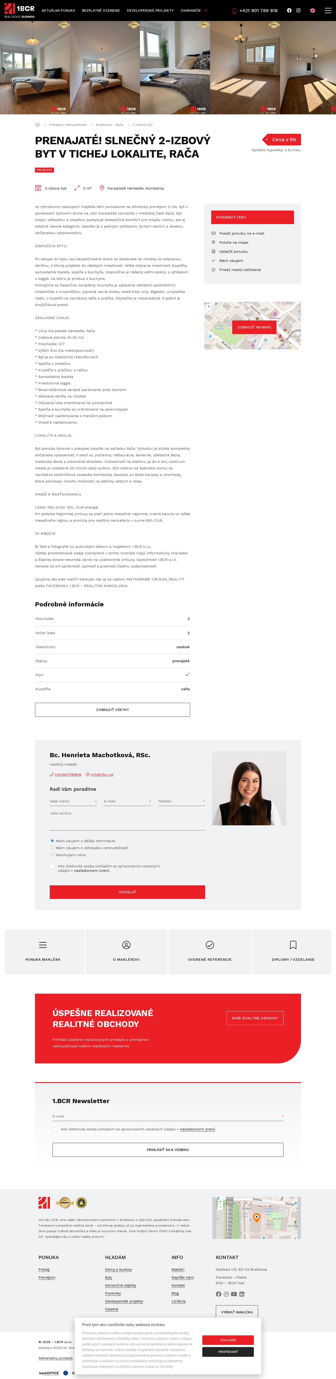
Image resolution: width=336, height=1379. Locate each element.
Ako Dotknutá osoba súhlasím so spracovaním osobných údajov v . (109, 868)
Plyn (39, 675)
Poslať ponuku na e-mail (237, 233)
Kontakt (178, 1285)
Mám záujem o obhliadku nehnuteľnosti (92, 848)
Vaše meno (59, 801)
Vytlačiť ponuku (229, 251)
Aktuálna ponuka (58, 10)
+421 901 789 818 (255, 10)
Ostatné (111, 1309)
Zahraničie (191, 10)
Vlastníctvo (45, 647)
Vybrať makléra (237, 1312)
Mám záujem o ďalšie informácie (85, 841)
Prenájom (46, 1277)
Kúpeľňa (43, 689)
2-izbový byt (143, 125)
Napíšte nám (183, 1277)
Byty (108, 1277)
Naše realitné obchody (255, 1018)
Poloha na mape (229, 242)
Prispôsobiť (228, 1352)
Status (41, 661)
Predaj (43, 1269)
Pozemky (113, 1293)
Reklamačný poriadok (55, 1358)
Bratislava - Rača (109, 125)
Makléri (178, 1269)
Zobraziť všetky (112, 710)
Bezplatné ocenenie (101, 10)
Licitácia (179, 1301)
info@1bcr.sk (102, 774)
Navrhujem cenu (71, 855)
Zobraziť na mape (254, 327)
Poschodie (44, 618)
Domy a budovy (118, 1269)
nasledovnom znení (91, 870)
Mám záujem (227, 260)
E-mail (110, 801)
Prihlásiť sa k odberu (168, 1150)
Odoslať (127, 892)
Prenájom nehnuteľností (68, 125)
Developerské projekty (150, 10)
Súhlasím (228, 1340)
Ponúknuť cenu (231, 217)
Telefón (164, 801)
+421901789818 (68, 774)
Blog (175, 1293)
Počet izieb (45, 633)
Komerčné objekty (120, 1285)
